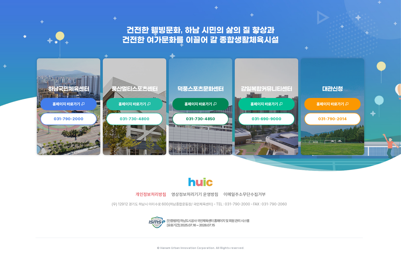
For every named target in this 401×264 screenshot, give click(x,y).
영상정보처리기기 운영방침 (194, 194)
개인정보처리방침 (151, 194)
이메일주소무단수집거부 (245, 194)
